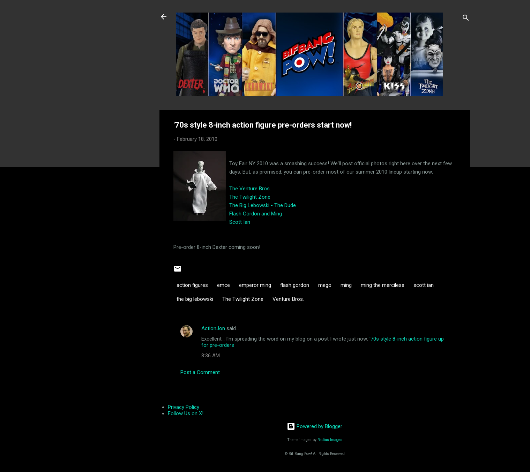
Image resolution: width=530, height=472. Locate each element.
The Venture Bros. (250, 188)
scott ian (423, 285)
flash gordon (294, 285)
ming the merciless (382, 285)
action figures (192, 285)
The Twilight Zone (249, 197)
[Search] (466, 19)
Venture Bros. (288, 299)
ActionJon (213, 328)
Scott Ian (239, 222)
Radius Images (330, 439)
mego (324, 285)
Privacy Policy (183, 407)
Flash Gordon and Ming (255, 214)
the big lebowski (195, 299)
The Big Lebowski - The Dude (262, 205)
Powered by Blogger (314, 426)
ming (346, 285)
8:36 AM (210, 355)
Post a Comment (200, 372)
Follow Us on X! (185, 413)
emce (223, 285)
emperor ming (255, 285)
